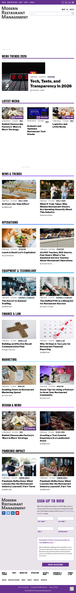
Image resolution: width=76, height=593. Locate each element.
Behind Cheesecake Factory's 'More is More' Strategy (12, 127)
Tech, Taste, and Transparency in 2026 (51, 83)
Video (21, 121)
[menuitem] (4, 2)
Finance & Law (22, 341)
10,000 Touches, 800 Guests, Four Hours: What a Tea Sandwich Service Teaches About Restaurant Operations (56, 256)
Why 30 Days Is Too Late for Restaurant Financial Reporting (55, 347)
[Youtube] (73, 2)
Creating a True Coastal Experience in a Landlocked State (54, 438)
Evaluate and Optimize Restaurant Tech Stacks (36, 130)
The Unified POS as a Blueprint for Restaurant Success (56, 302)
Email (39, 532)
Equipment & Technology (26, 298)
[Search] (72, 13)
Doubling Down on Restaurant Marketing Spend (18, 391)
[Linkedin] (69, 2)
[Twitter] (66, 2)
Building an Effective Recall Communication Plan (17, 345)
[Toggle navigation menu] (72, 589)
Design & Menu (60, 432)
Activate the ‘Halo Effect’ (16, 204)
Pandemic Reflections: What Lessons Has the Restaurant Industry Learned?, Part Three (18, 484)
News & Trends (23, 201)
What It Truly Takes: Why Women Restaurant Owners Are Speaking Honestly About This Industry (56, 208)
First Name (41, 521)
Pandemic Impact (24, 478)
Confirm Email (62, 532)
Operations (51, 77)
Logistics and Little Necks (60, 125)
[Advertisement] (38, 35)
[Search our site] (50, 13)
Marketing (21, 386)
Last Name (61, 521)
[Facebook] (62, 2)
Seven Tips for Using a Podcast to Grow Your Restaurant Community (57, 392)
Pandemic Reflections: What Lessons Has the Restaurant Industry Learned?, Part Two (55, 484)
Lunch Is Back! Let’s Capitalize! (19, 252)
